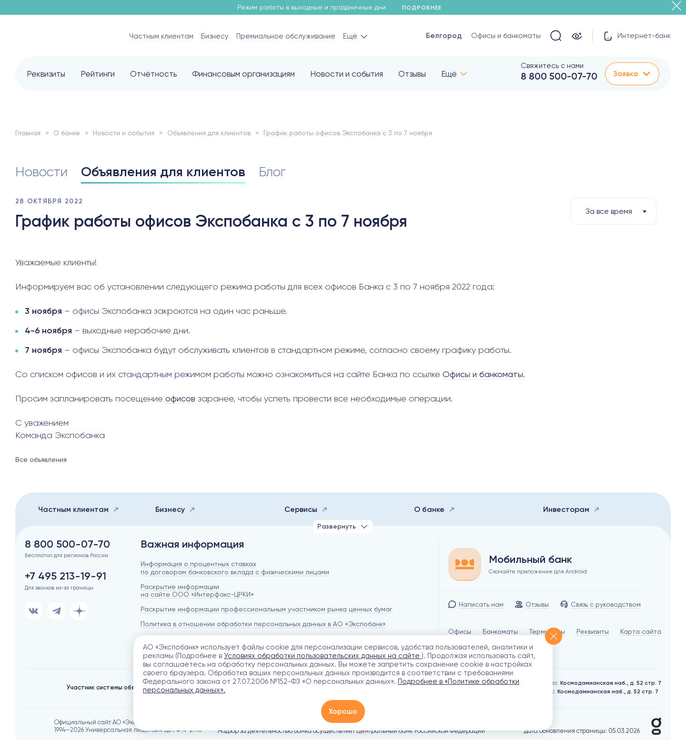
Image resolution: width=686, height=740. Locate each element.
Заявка (632, 74)
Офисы (459, 631)
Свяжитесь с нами (552, 65)
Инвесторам (571, 509)
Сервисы (306, 509)
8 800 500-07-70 (559, 76)
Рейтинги (98, 74)
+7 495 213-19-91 (65, 576)
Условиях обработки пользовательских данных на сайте (323, 655)
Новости (41, 172)
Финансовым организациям (243, 74)
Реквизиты (46, 74)
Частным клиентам (161, 36)
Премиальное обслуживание (285, 36)
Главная (27, 133)
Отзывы (412, 74)
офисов (180, 398)
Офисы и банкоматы (506, 35)
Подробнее (425, 7)
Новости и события (346, 74)
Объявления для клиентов (209, 133)
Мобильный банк (530, 559)
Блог (272, 172)
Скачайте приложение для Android (538, 571)
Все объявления (41, 459)
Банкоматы (500, 631)
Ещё (449, 74)
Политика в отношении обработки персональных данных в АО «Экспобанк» (263, 624)
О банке (66, 133)
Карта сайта (640, 631)
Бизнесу (215, 36)
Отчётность (153, 74)
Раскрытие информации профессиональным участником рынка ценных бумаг (267, 609)
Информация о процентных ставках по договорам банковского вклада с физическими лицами (235, 568)
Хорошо (343, 711)
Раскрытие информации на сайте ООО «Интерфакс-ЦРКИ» (197, 591)
